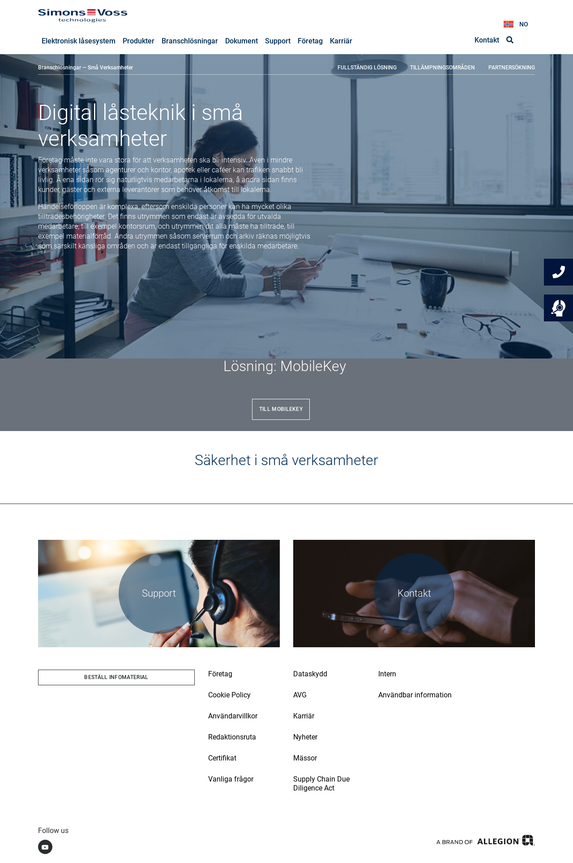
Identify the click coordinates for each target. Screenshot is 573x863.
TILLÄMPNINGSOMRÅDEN (442, 67)
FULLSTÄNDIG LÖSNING (367, 67)
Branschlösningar (59, 67)
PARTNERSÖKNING (511, 67)
